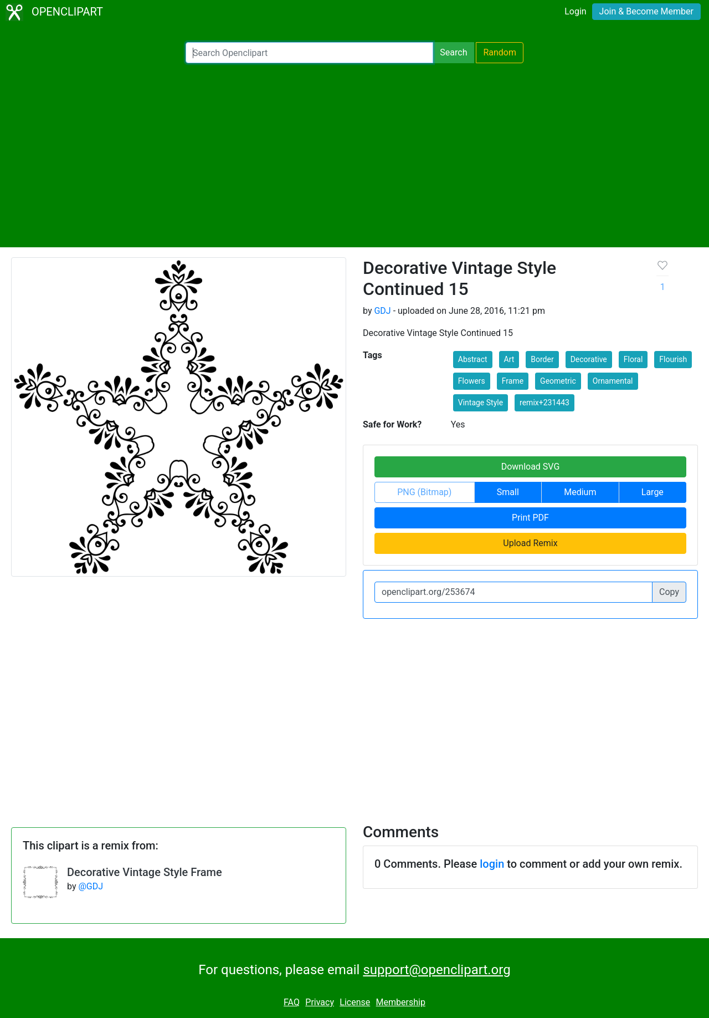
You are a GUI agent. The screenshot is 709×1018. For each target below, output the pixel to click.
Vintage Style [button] (480, 402)
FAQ (292, 1002)
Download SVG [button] (530, 466)
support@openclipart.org (436, 970)
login (492, 864)
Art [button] (509, 359)
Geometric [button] (558, 380)
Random (499, 52)
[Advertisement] (354, 155)
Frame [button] (512, 380)
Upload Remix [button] (530, 543)
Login (575, 11)
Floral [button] (633, 359)
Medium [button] (580, 492)
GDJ (382, 311)
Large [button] (652, 492)
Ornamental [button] (613, 380)
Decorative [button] (589, 359)
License (355, 1002)
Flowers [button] (471, 380)
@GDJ (90, 886)
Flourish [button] (673, 359)
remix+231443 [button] (544, 402)
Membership (400, 1002)
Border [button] (542, 359)
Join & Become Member (646, 11)
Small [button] (508, 492)
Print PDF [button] (530, 517)
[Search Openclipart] (309, 52)
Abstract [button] (472, 359)
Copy (669, 592)
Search (453, 52)
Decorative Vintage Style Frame (144, 872)
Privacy (319, 1002)
